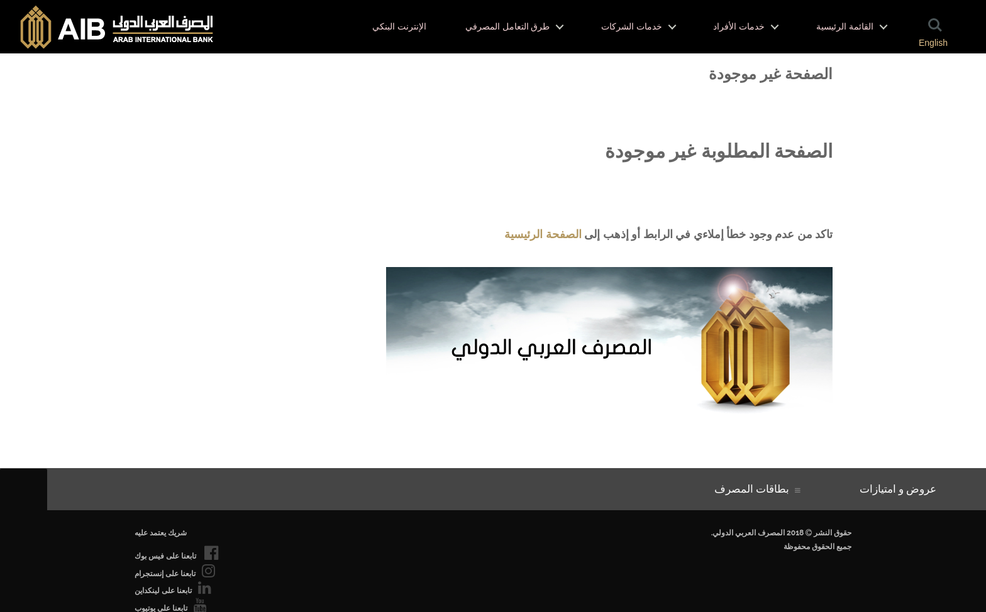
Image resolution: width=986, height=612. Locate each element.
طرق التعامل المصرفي (507, 26)
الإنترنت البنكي (399, 26)
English (933, 43)
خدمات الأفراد (739, 26)
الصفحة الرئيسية (542, 234)
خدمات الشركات (631, 26)
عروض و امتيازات (901, 489)
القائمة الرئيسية (844, 26)
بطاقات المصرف (754, 489)
